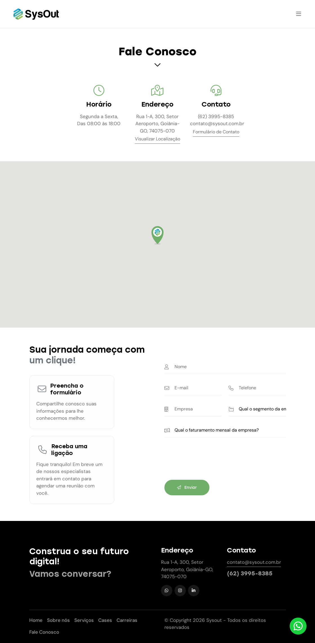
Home (36, 620)
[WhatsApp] (166, 590)
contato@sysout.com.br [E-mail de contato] (216, 123)
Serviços (84, 620)
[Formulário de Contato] (216, 133)
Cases (105, 620)
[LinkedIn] (193, 590)
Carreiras (127, 620)
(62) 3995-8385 (249, 573)
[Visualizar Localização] (157, 140)
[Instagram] (180, 590)
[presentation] (207, 462)
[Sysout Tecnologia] (36, 14)
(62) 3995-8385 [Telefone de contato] (216, 116)
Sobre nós (58, 620)
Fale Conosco (44, 632)
